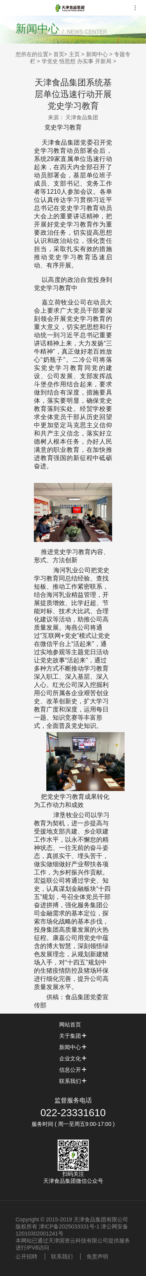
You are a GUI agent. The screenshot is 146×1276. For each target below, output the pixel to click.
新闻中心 (97, 54)
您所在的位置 (32, 54)
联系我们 (73, 1081)
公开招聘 (26, 1256)
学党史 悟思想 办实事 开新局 (77, 61)
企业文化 (73, 1058)
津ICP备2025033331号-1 (69, 1226)
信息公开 (73, 1070)
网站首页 (73, 1024)
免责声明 (97, 1256)
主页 (74, 54)
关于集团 (73, 1036)
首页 (58, 54)
